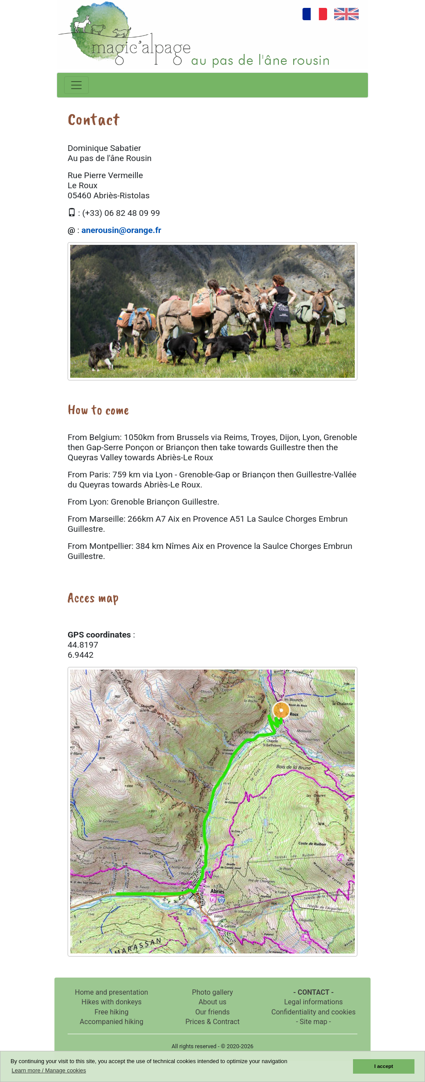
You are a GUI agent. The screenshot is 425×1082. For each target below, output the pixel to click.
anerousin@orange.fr (121, 230)
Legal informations (313, 1002)
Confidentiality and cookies (313, 1012)
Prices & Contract (212, 1022)
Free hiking (111, 1012)
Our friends (212, 1012)
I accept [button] (384, 1066)
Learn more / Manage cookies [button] (49, 1070)
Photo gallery (212, 992)
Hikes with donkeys (111, 1002)
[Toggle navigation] (76, 85)
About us (212, 1002)
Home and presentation (111, 992)
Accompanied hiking (112, 1022)
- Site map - (313, 1022)
